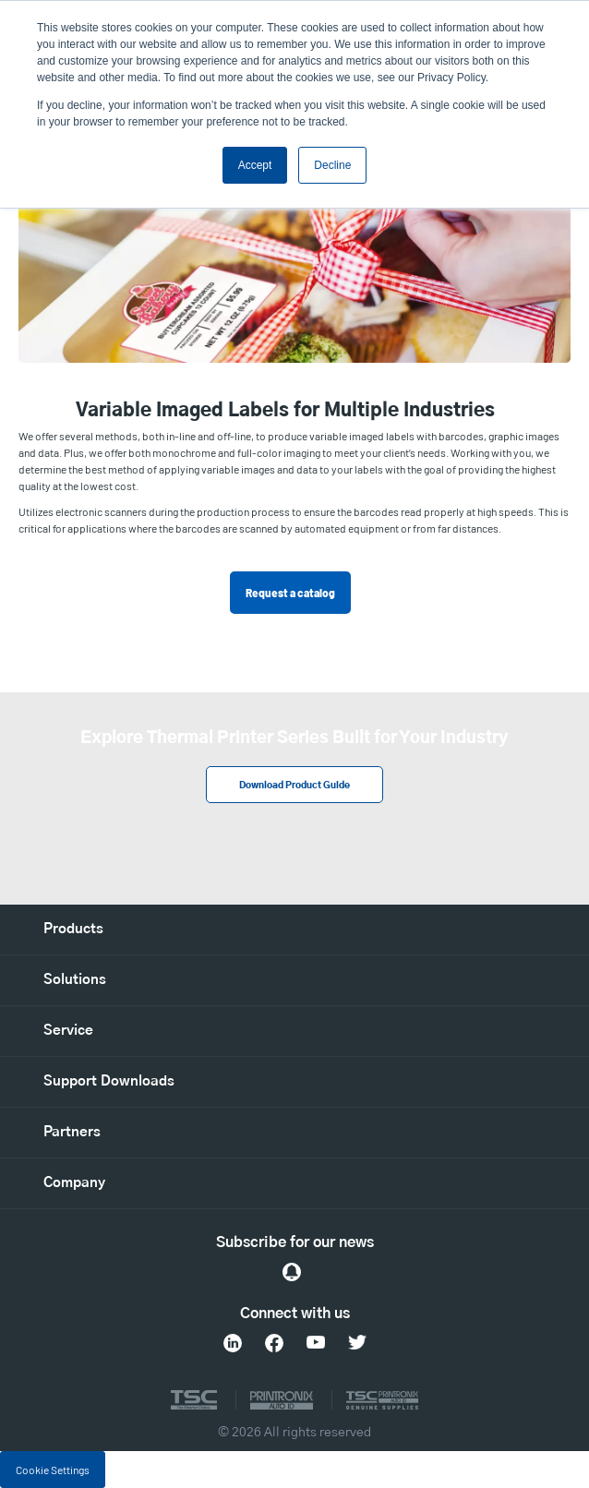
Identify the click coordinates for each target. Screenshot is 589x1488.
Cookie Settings (53, 1469)
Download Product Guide (294, 785)
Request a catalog (290, 592)
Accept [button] (255, 165)
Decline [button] (332, 165)
